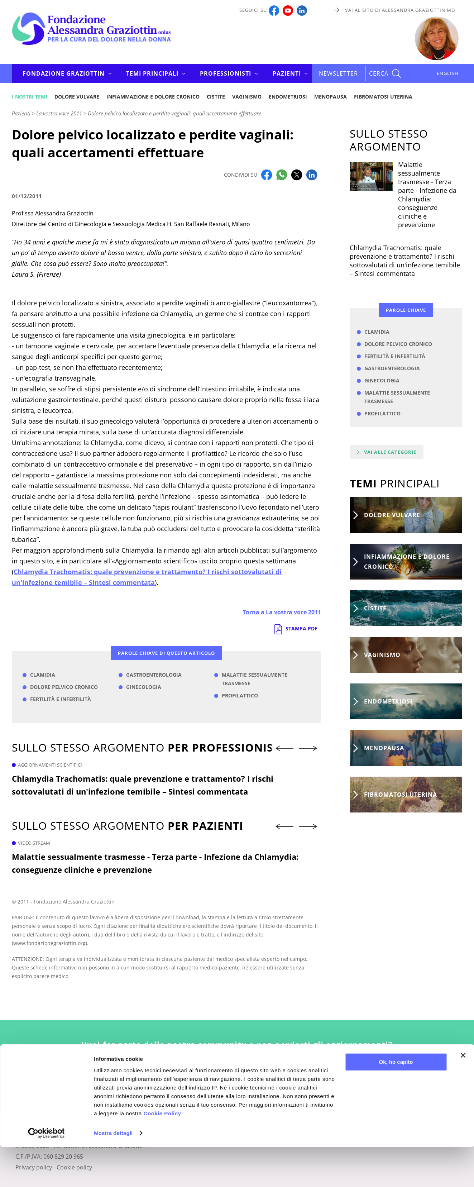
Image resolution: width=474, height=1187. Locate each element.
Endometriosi (288, 96)
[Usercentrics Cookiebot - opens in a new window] (46, 1173)
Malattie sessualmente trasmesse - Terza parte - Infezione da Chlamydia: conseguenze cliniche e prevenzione (155, 863)
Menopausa (330, 96)
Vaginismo (247, 96)
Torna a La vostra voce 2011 (282, 612)
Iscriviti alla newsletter (237, 1078)
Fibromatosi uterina (383, 96)
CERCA (378, 73)
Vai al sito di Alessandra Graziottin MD (400, 10)
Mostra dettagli (113, 1173)
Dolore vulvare (76, 96)
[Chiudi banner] (462, 1095)
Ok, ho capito (396, 1102)
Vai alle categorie (390, 452)
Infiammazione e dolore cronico (153, 96)
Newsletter (338, 73)
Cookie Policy (162, 1153)
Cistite (216, 96)
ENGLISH (448, 73)
